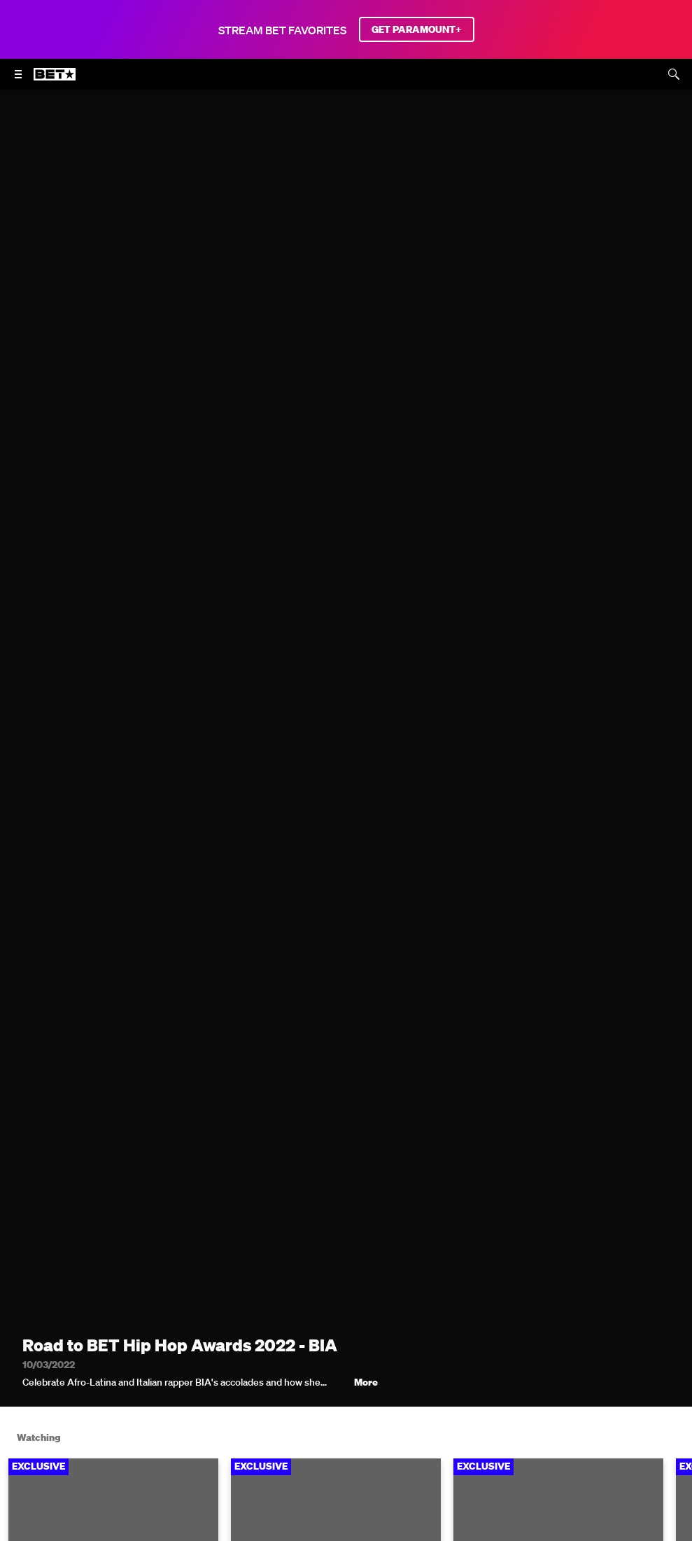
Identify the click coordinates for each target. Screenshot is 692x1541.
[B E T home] (55, 80)
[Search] (673, 74)
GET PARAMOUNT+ (417, 29)
